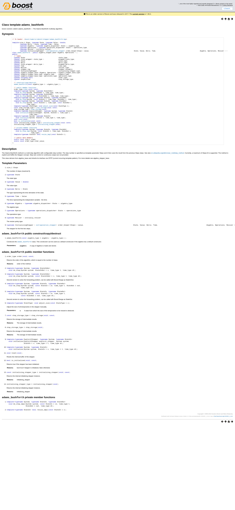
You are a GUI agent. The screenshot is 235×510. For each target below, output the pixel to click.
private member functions (27, 147)
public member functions (26, 98)
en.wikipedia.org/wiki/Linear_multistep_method (167, 175)
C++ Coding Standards (226, 5)
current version (138, 14)
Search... (227, 8)
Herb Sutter (201, 5)
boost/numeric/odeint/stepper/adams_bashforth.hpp (45, 40)
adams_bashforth (23, 56)
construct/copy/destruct (26, 92)
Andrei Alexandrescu (213, 5)
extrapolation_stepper (55, 54)
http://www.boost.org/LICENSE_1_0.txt (223, 436)
